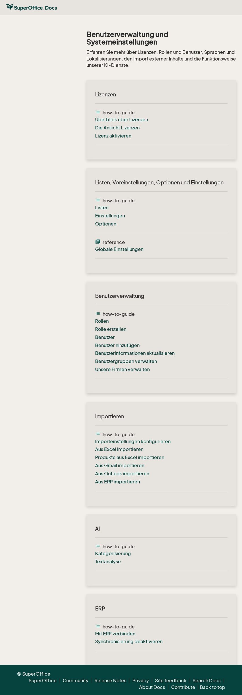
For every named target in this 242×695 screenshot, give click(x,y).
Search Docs (207, 680)
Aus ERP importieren (117, 482)
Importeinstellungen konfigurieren (133, 441)
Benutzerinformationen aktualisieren (135, 353)
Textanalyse (108, 561)
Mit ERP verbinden (115, 634)
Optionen (105, 224)
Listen (101, 207)
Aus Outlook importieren (122, 473)
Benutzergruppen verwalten (126, 361)
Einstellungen (110, 216)
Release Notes (110, 680)
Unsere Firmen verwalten (122, 369)
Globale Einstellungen (119, 249)
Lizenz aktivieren (113, 136)
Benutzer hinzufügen (117, 345)
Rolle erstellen (110, 329)
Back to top (212, 687)
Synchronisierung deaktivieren (128, 641)
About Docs (152, 687)
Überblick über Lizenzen (121, 119)
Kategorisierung (113, 553)
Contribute (183, 687)
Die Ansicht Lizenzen (117, 128)
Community (75, 680)
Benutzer (105, 337)
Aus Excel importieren (119, 449)
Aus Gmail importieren (119, 465)
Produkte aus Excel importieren (129, 457)
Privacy (140, 680)
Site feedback (170, 680)
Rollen (102, 321)
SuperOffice (43, 680)
